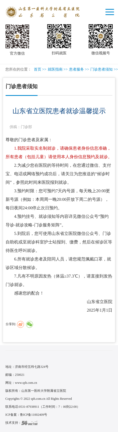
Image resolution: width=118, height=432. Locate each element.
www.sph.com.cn (26, 383)
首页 (37, 69)
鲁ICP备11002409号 (33, 415)
